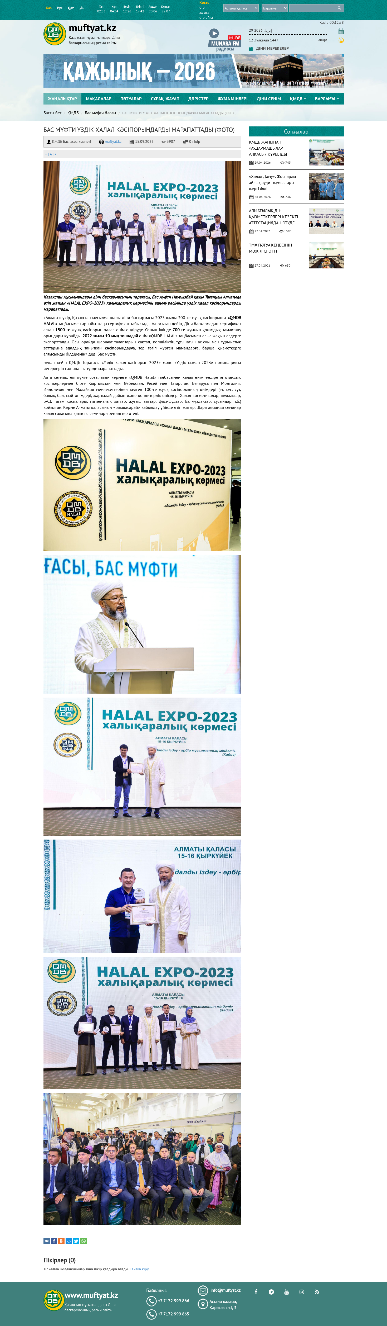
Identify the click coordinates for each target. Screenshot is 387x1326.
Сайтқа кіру (139, 1269)
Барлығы (327, 99)
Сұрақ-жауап (165, 99)
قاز (81, 8)
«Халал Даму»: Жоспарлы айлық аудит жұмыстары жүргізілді (272, 182)
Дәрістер (198, 99)
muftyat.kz (110, 141)
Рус (59, 8)
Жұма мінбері (233, 99)
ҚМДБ (298, 99)
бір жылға (204, 10)
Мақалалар (98, 99)
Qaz (71, 8)
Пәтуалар (131, 99)
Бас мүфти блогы (100, 112)
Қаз (49, 8)
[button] (224, 29)
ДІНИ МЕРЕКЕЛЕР (269, 48)
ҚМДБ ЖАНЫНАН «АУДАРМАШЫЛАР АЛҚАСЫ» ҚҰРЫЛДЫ (268, 148)
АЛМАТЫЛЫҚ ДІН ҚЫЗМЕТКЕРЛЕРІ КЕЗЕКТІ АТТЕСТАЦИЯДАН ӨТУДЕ (273, 216)
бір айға (206, 17)
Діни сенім (269, 99)
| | (50, 154)
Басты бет (52, 112)
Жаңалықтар (62, 99)
